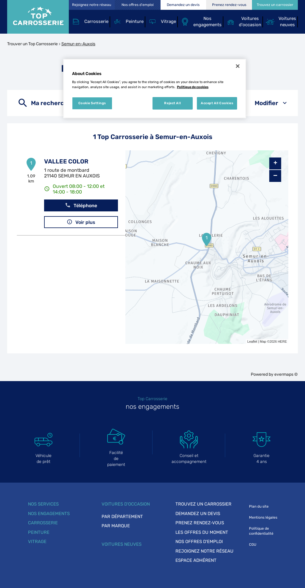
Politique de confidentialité (261, 531)
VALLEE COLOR (66, 161)
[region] (154, 88)
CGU (252, 544)
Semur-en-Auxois (78, 43)
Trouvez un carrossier (203, 504)
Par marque (116, 525)
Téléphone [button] (81, 205)
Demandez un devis (197, 513)
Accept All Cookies (217, 103)
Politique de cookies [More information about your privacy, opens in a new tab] (192, 87)
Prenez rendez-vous (199, 522)
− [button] (275, 176)
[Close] (237, 66)
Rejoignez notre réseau (204, 551)
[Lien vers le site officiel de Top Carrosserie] (38, 17)
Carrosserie (43, 522)
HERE (282, 341)
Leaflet (252, 341)
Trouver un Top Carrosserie (32, 43)
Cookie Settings (92, 103)
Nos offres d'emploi (199, 541)
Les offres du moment (201, 532)
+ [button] (275, 163)
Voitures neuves (121, 544)
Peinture (38, 532)
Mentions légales (263, 517)
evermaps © (286, 374)
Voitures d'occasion (126, 504)
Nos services (43, 504)
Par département (122, 516)
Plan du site (259, 506)
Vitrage (37, 541)
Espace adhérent (196, 560)
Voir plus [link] (81, 222)
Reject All (172, 103)
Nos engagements (49, 513)
